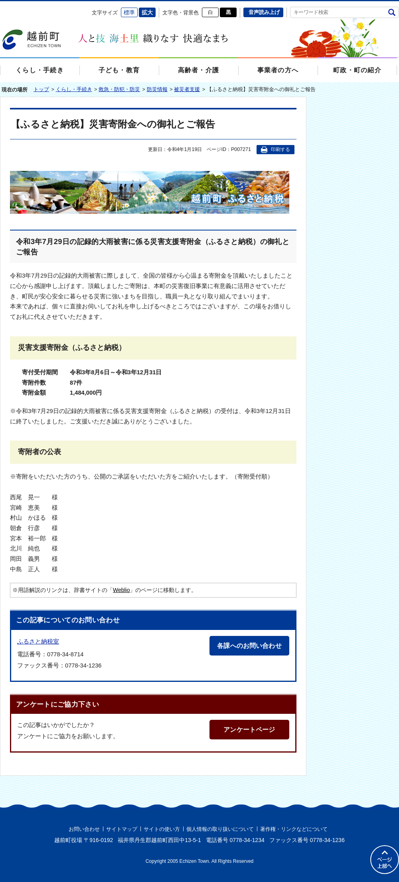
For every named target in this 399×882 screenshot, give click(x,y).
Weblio (121, 590)
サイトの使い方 (162, 829)
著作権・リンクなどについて (294, 829)
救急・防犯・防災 (119, 89)
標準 (129, 12)
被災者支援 (187, 89)
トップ (41, 89)
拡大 (147, 12)
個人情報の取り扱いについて (220, 829)
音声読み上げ (264, 12)
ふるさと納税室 (38, 641)
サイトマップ (121, 829)
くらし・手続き (74, 89)
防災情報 (157, 89)
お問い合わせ (84, 829)
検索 (392, 12)
